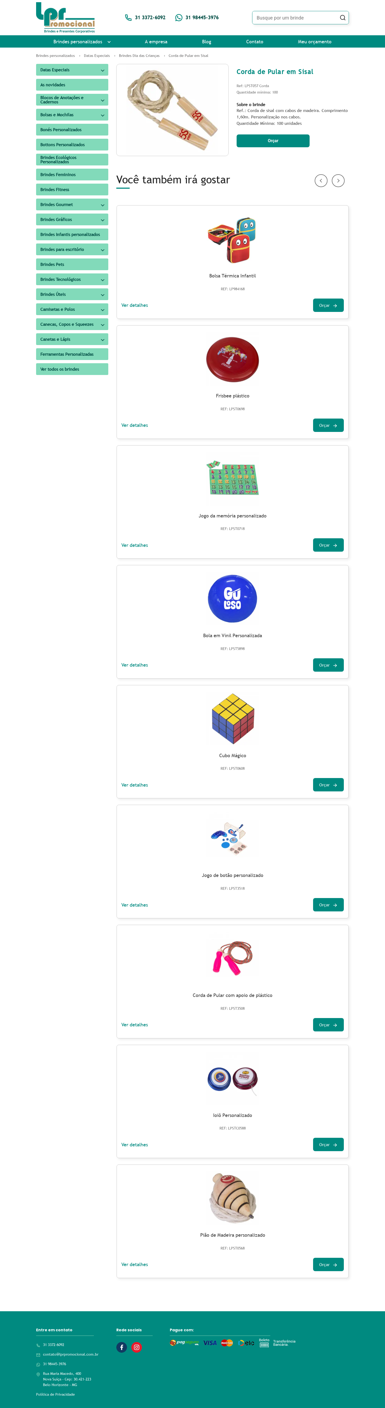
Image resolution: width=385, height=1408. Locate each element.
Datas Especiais (54, 70)
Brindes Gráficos (56, 219)
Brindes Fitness (54, 189)
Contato (254, 41)
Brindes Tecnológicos (60, 279)
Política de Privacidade (55, 1394)
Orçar (273, 140)
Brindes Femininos (57, 174)
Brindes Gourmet (56, 204)
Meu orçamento (315, 41)
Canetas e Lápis (55, 339)
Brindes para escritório (62, 249)
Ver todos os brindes (59, 369)
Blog (206, 41)
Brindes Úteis (53, 294)
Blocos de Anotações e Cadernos (61, 99)
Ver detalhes (134, 305)
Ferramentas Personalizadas (66, 354)
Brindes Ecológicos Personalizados (58, 159)
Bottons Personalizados (62, 144)
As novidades (52, 85)
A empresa (156, 41)
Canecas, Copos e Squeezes (66, 324)
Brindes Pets (52, 264)
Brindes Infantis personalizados (70, 234)
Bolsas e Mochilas (56, 115)
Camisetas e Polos (57, 309)
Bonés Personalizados (60, 129)
